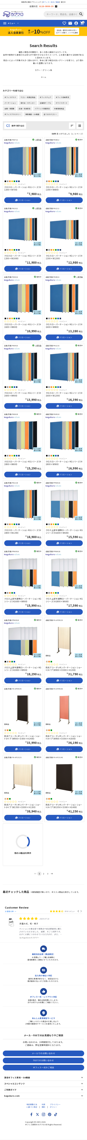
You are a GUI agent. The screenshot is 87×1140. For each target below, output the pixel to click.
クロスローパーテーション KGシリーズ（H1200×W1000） (22, 257)
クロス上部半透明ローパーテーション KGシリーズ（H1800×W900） (22, 668)
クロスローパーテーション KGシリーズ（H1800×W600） (22, 462)
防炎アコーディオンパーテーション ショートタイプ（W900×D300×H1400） (22, 737)
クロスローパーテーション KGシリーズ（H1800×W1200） (22, 531)
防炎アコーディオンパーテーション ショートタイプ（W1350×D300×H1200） (22, 805)
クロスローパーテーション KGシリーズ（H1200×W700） (22, 188)
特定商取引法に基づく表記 (32, 1105)
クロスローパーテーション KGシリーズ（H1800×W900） (64, 462)
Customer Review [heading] (17, 907)
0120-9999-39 (46, 6)
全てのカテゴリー (50, 114)
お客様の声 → (10, 911)
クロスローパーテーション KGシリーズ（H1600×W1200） (64, 394)
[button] (78, 911)
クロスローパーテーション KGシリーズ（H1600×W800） (64, 325)
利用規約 (43, 1105)
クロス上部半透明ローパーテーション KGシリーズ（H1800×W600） (64, 600)
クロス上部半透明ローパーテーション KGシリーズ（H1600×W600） (64, 531)
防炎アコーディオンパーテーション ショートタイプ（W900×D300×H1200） (64, 668)
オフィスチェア (45, 97)
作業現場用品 (59, 108)
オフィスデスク (10, 97)
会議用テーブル (45, 103)
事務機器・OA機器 (32, 114)
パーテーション (10, 103)
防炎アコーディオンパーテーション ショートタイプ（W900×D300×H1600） (64, 737)
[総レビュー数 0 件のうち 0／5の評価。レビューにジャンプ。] (15, 184)
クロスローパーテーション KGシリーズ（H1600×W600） (22, 325)
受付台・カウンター (28, 103)
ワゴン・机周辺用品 (28, 97)
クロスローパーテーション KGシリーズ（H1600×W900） (22, 394)
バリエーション (23, 200)
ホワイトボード (61, 103)
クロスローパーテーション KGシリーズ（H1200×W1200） (64, 257)
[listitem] (33, 928)
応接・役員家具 (24, 108)
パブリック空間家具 (42, 108)
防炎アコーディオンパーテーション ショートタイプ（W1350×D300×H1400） (64, 805)
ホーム (43, 77)
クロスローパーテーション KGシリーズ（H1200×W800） (64, 188)
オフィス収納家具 (62, 97)
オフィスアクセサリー (13, 114)
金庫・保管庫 (9, 108)
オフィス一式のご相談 (51, 2)
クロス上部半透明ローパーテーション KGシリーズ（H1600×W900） (22, 600)
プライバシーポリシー (55, 1105)
